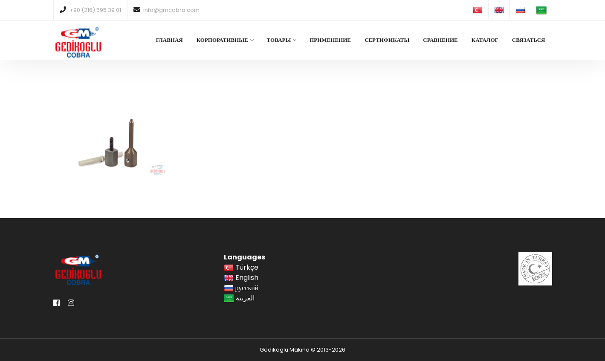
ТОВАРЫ (281, 40)
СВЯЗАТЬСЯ (528, 40)
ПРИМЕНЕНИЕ (330, 40)
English (241, 277)
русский (241, 288)
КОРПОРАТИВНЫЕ (225, 40)
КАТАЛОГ (485, 40)
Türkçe (241, 267)
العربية (239, 298)
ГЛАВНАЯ (169, 40)
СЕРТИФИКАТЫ (387, 40)
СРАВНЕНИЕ (440, 40)
